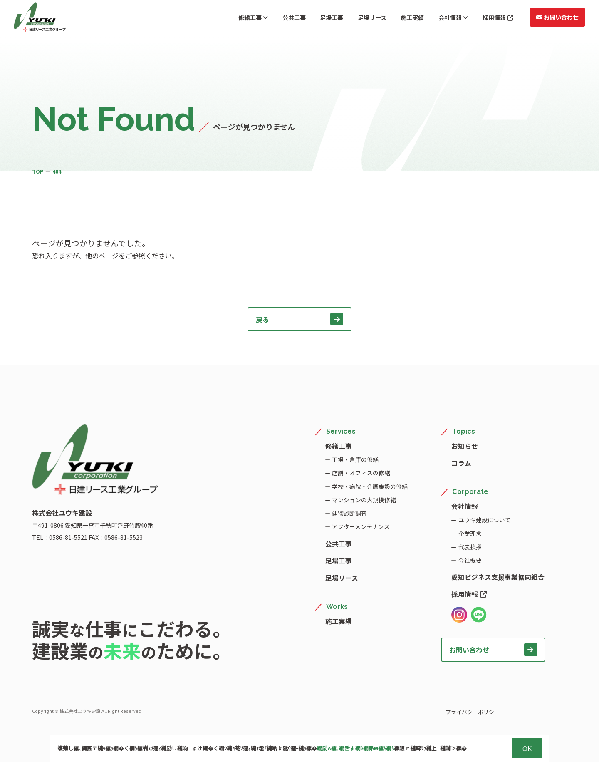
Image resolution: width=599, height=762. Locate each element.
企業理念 (469, 533)
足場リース (354, 19)
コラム (461, 463)
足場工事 (310, 19)
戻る (300, 319)
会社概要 (469, 560)
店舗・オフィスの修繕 (361, 472)
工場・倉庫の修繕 (355, 459)
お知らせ (464, 446)
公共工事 (269, 19)
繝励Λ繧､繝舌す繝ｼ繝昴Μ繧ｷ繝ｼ (355, 748)
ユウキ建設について (484, 519)
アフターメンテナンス (361, 526)
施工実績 (398, 19)
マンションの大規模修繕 (364, 499)
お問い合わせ (553, 18)
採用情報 (491, 19)
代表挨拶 (469, 546)
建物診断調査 (349, 513)
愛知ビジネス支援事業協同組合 (498, 577)
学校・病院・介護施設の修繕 (370, 486)
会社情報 (442, 19)
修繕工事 (224, 19)
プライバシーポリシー (450, 712)
